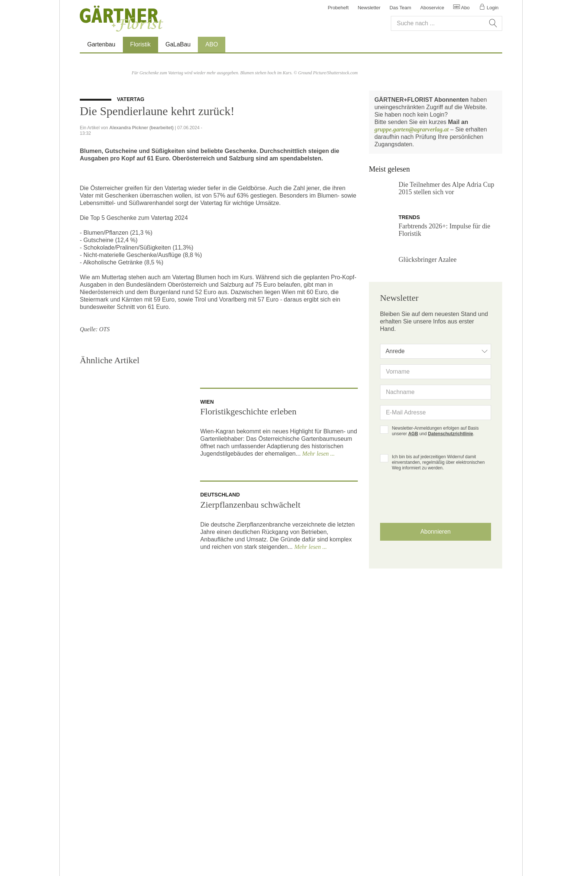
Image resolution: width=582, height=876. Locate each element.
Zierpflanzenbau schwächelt (250, 682)
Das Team (400, 7)
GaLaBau (178, 44)
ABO (211, 44)
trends (410, 364)
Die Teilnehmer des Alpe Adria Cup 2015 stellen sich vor (446, 334)
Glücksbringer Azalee (428, 406)
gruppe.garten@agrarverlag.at (412, 276)
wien (207, 580)
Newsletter (369, 7)
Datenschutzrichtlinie (450, 584)
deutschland (220, 672)
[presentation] (435, 653)
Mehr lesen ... (318, 631)
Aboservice (432, 7)
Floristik (144, 44)
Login (488, 7)
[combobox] (435, 502)
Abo (461, 7)
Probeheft (338, 7)
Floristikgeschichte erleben (248, 589)
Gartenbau (101, 44)
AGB (413, 584)
